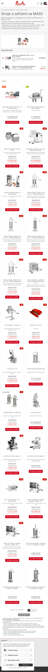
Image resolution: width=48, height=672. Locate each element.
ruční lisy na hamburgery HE (36, 456)
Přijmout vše (26, 665)
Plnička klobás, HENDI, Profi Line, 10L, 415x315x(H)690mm (12, 280)
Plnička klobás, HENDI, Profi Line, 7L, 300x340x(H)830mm (36, 237)
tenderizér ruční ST (36, 325)
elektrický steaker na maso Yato (12, 149)
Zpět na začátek (24, 615)
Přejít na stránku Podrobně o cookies (18, 667)
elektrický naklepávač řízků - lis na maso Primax (23, 56)
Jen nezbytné (10, 665)
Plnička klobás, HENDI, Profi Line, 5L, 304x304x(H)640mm (12, 237)
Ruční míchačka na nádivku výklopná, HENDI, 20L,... (12, 544)
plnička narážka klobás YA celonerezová (12, 193)
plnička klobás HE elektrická (36, 369)
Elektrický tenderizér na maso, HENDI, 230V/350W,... (35, 149)
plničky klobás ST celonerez (12, 412)
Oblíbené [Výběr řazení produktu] (10, 81)
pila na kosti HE (36, 412)
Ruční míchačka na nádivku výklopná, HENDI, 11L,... (35, 500)
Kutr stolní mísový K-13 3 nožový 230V (12, 500)
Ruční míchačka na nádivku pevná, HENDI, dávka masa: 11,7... (35, 281)
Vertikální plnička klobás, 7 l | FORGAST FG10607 (12, 587)
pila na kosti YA (12, 369)
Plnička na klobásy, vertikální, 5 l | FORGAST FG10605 (36, 587)
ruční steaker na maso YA (12, 325)
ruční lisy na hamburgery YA (12, 456)
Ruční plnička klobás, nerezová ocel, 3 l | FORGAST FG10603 (35, 544)
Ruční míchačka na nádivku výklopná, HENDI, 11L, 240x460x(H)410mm (24, 67)
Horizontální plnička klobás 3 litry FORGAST (36, 107)
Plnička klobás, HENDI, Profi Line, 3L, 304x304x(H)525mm (36, 193)
